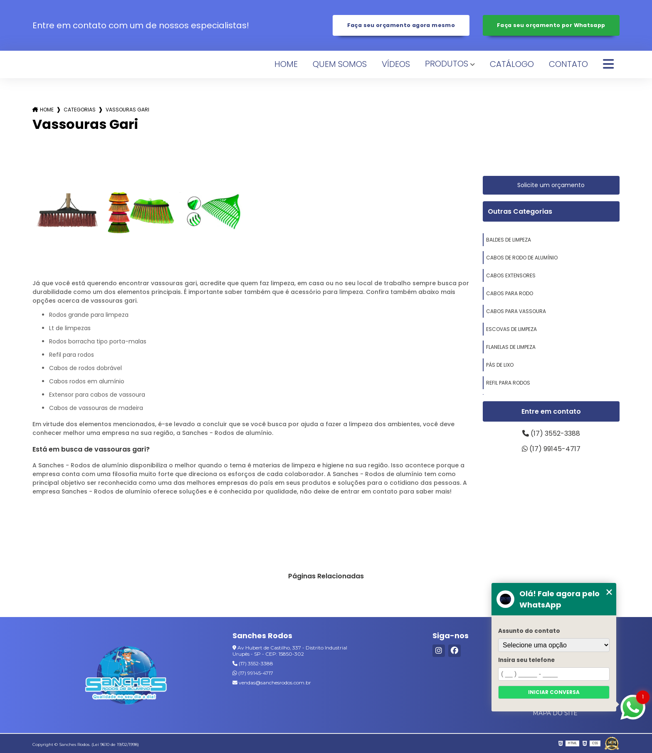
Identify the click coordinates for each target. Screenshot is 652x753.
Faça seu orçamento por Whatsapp (551, 25)
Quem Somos (340, 64)
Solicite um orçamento (551, 185)
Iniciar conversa (554, 692)
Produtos (446, 63)
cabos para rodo (509, 293)
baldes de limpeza (508, 239)
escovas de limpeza (511, 329)
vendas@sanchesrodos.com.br (271, 682)
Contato (568, 64)
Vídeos (396, 64)
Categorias (80, 109)
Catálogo (512, 64)
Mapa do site (555, 713)
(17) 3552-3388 (551, 433)
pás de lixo (500, 364)
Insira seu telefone (526, 660)
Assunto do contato (529, 631)
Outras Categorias (520, 211)
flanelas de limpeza (511, 347)
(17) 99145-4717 (551, 449)
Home (286, 64)
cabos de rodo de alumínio (522, 257)
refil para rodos (508, 382)
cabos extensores (511, 275)
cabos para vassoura (516, 311)
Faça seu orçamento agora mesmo (401, 25)
